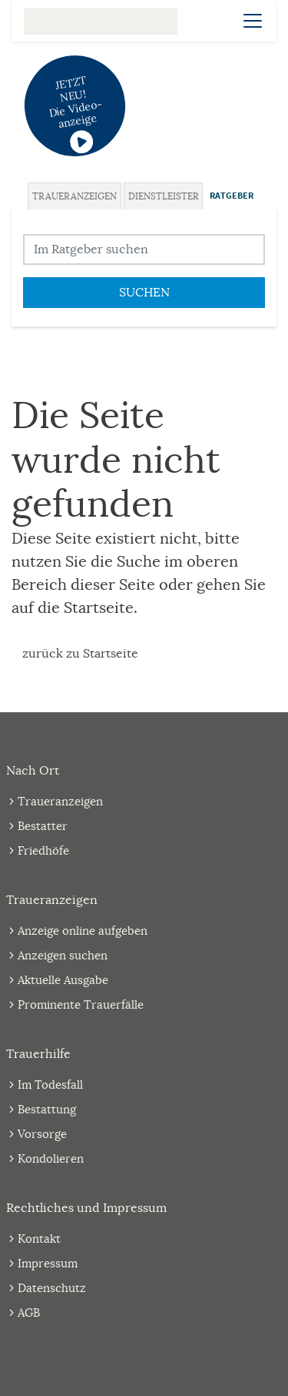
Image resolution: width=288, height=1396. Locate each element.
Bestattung (47, 1109)
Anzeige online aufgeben (82, 930)
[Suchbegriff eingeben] (144, 249)
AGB (29, 1312)
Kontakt (39, 1238)
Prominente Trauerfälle (81, 1004)
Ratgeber (231, 196)
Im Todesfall (50, 1084)
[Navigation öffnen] (252, 20)
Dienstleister (163, 196)
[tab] (76, 195)
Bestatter (43, 826)
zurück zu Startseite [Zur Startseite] (80, 653)
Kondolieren (51, 1158)
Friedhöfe (43, 850)
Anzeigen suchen (63, 955)
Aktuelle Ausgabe (63, 980)
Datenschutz (52, 1288)
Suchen (144, 292)
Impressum (48, 1263)
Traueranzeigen (74, 196)
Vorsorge (42, 1134)
